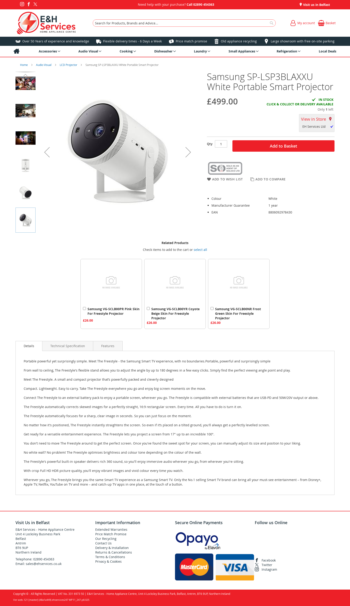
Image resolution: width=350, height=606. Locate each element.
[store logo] (46, 23)
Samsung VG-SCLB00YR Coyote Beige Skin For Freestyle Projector (175, 313)
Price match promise (191, 41)
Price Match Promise (110, 534)
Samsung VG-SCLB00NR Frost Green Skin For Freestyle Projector (238, 313)
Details (29, 346)
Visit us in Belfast (316, 5)
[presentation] (28, 346)
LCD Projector (69, 65)
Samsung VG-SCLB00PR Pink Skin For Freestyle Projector (113, 311)
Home (24, 65)
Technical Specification (67, 346)
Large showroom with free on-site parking (303, 41)
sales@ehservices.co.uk (44, 564)
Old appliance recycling (239, 41)
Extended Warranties (111, 529)
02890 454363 (203, 4)
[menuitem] (16, 51)
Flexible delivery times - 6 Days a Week (132, 41)
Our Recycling (105, 538)
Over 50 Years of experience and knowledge (55, 41)
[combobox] (184, 23)
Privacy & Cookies (108, 561)
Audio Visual (44, 65)
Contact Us (103, 543)
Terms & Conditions (110, 557)
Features (107, 346)
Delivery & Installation (112, 548)
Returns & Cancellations (113, 552)
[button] (47, 152)
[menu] (175, 51)
